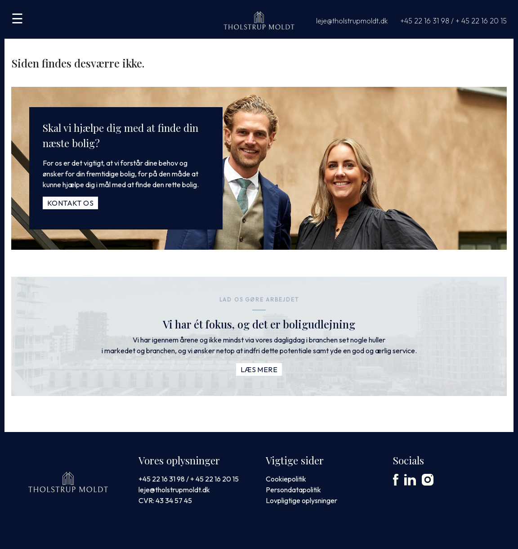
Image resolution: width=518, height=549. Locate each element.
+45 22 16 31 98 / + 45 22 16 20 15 (453, 20)
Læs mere (259, 369)
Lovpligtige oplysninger (301, 500)
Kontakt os (70, 202)
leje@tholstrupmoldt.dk (352, 20)
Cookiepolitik (286, 478)
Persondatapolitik (293, 489)
